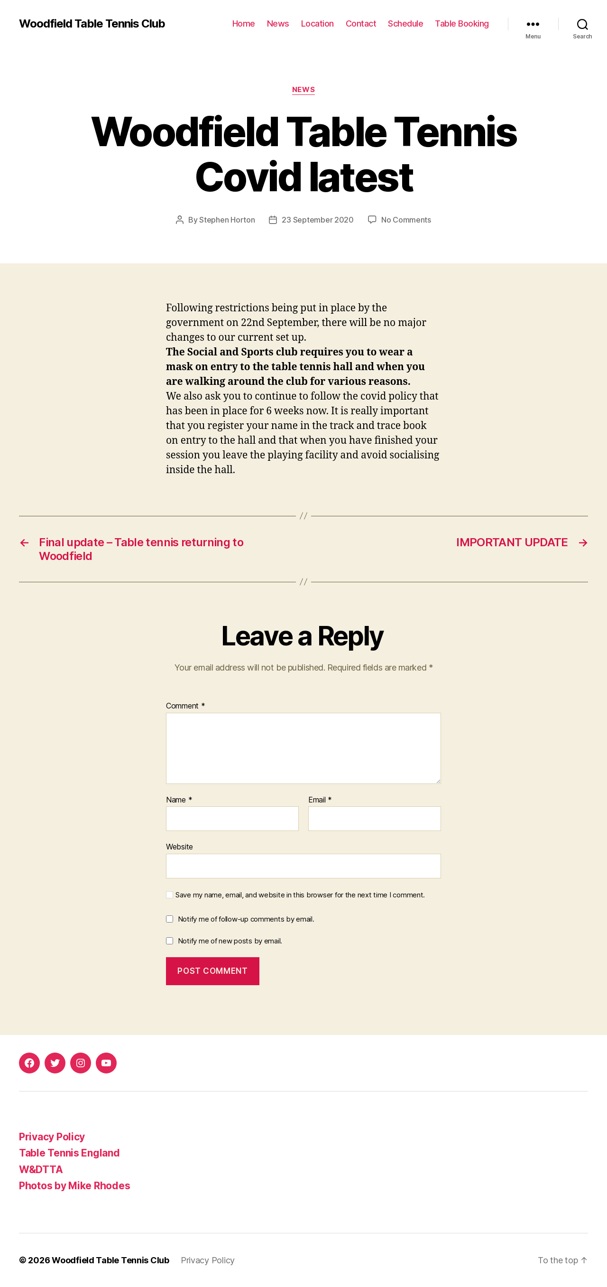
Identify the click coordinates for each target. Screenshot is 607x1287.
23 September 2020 (317, 219)
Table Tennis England (69, 1153)
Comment (185, 706)
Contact (361, 23)
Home (243, 23)
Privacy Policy (52, 1137)
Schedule (405, 23)
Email (320, 800)
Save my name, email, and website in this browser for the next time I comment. (300, 895)
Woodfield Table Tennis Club (92, 23)
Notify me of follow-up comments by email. (246, 918)
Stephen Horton (227, 219)
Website (179, 846)
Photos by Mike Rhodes (74, 1186)
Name (179, 800)
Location (317, 23)
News (278, 23)
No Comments (406, 219)
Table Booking (462, 23)
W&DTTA (41, 1169)
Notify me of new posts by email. (230, 940)
